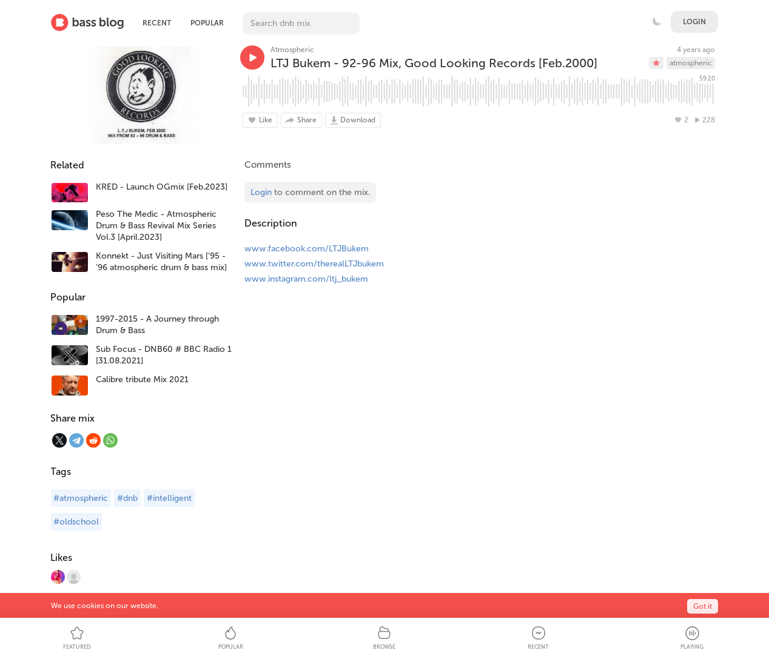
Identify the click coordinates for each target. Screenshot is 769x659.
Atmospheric (292, 49)
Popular (207, 23)
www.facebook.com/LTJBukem (306, 248)
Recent (157, 23)
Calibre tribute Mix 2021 (142, 379)
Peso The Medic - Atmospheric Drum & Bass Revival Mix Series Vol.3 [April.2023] (156, 225)
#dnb (127, 498)
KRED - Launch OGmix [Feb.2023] (161, 187)
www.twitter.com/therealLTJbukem (314, 264)
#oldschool (76, 522)
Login (694, 22)
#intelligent (169, 498)
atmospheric (691, 63)
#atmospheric (80, 498)
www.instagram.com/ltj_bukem (306, 279)
